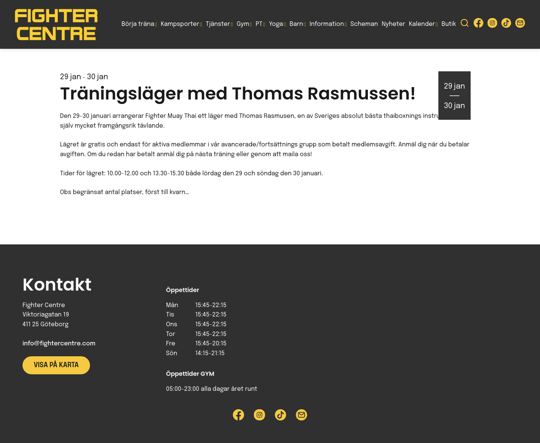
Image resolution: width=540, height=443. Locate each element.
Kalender (422, 24)
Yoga (276, 24)
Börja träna (138, 24)
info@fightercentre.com (58, 344)
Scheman (364, 24)
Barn (296, 24)
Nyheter (393, 24)
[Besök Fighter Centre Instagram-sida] (492, 24)
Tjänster (218, 24)
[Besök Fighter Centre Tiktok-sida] (506, 24)
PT (259, 24)
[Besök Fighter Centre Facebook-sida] (478, 24)
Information (327, 24)
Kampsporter (180, 24)
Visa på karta (56, 365)
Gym (243, 24)
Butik (448, 24)
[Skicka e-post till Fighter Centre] (520, 24)
